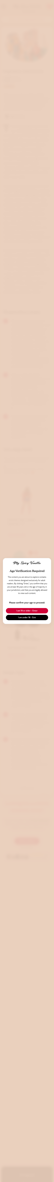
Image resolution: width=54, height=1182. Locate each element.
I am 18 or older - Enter (27, 610)
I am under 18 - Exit (27, 617)
